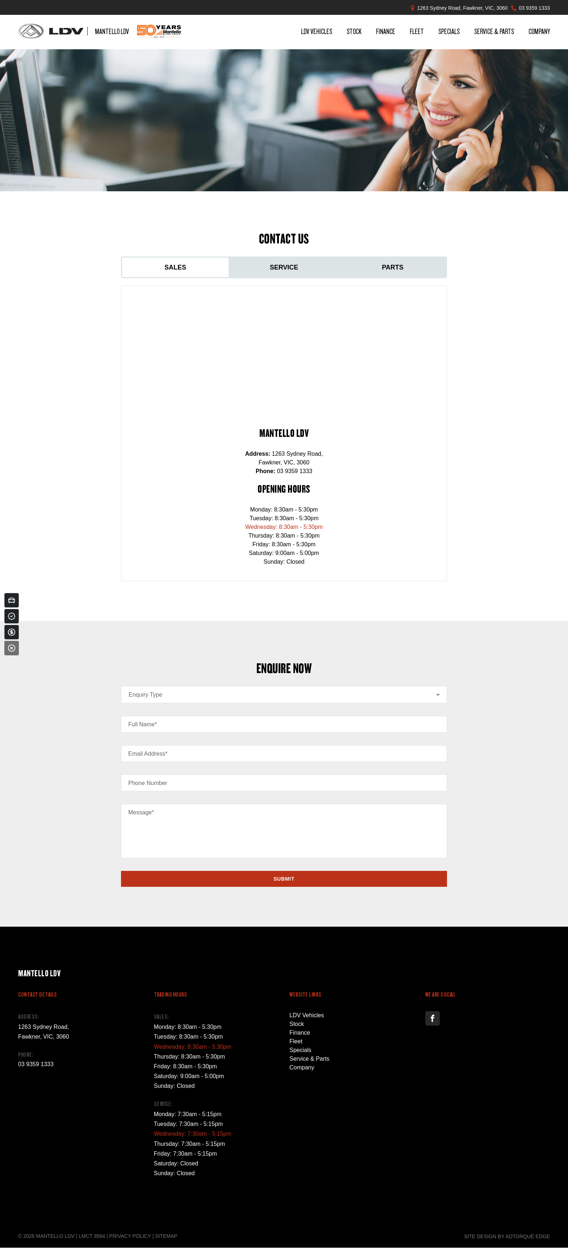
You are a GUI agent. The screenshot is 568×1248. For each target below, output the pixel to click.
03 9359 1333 (534, 8)
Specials (449, 32)
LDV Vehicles (316, 32)
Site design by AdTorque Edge (507, 1236)
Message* (141, 812)
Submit (284, 879)
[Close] (11, 648)
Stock (354, 32)
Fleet (417, 32)
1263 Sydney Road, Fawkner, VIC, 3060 (462, 8)
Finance (385, 32)
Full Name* (142, 724)
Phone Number (147, 783)
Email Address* (148, 754)
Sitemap (166, 1236)
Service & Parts (494, 32)
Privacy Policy (130, 1236)
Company (539, 32)
